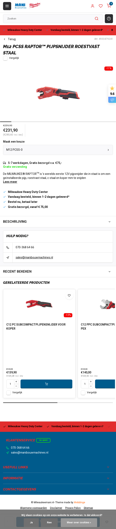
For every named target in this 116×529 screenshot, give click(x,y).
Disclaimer (56, 508)
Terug (9, 39)
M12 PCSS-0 (58, 150)
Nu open (43, 440)
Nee (49, 522)
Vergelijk (14, 58)
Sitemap (88, 508)
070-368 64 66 (25, 247)
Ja (31, 522)
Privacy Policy (73, 508)
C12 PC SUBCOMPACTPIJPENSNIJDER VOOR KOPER (36, 327)
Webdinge (79, 502)
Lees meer (10, 182)
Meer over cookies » (79, 522)
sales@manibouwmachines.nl (34, 257)
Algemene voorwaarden (33, 508)
